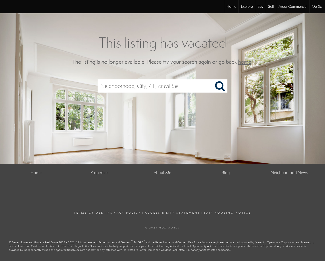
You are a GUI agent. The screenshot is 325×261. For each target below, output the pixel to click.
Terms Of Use (89, 213)
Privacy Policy (124, 213)
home (244, 61)
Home (231, 6)
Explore (247, 6)
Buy (260, 6)
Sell (271, 6)
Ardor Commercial (293, 6)
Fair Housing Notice (227, 213)
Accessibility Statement (172, 213)
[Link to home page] (5, 6)
